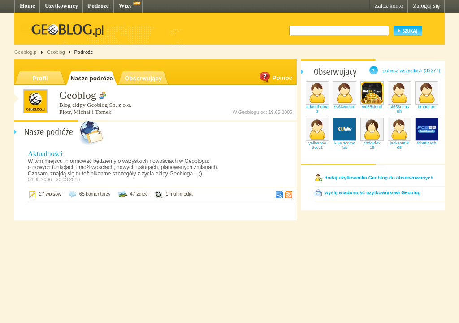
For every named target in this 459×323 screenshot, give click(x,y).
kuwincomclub (344, 145)
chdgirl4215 (372, 145)
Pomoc (275, 77)
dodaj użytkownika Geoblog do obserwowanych (379, 177)
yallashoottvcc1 (317, 145)
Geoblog (56, 52)
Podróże (98, 5)
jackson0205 (399, 145)
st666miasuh (399, 109)
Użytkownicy (61, 5)
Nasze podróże (91, 78)
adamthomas (317, 109)
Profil (40, 78)
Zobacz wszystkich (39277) (411, 70)
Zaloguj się (426, 5)
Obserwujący (143, 78)
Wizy (125, 5)
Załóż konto (388, 5)
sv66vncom (344, 107)
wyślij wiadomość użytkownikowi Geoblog (372, 192)
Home (27, 5)
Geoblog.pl (26, 52)
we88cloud (372, 107)
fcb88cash (427, 143)
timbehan (426, 107)
